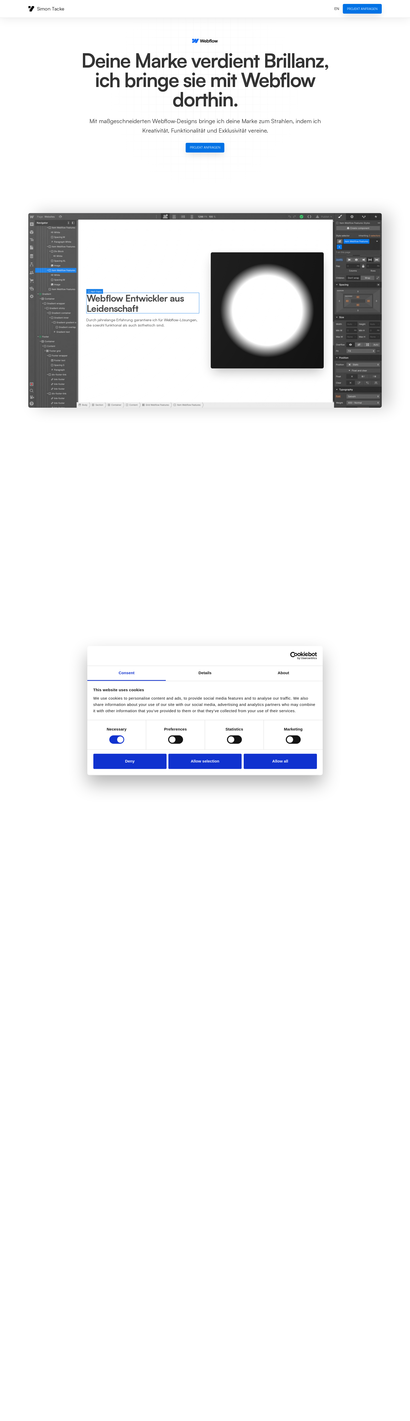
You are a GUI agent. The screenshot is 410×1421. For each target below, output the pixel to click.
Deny (130, 761)
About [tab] (283, 673)
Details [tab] (205, 673)
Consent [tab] (127, 673)
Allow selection (205, 761)
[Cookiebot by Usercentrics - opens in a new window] (294, 656)
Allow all (280, 761)
